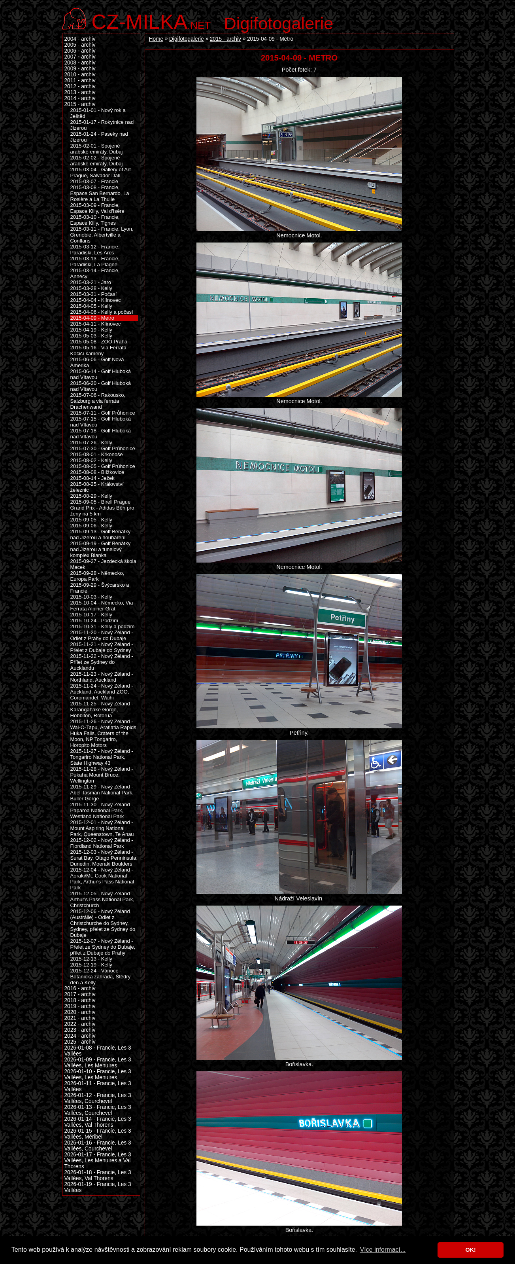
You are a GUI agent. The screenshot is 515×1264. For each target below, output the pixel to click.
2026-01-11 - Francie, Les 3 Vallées (97, 1086)
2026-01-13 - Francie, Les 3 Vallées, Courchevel (97, 1110)
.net (151, 20)
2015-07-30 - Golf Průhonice (102, 448)
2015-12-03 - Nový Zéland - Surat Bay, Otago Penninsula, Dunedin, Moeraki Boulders (104, 858)
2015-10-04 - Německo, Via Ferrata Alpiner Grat (101, 606)
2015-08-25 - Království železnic (97, 487)
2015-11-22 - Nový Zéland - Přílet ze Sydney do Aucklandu (101, 662)
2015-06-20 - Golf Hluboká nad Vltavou (100, 386)
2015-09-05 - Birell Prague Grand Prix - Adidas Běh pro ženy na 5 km (102, 508)
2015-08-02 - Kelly (91, 460)
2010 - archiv (80, 75)
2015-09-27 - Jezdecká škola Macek (103, 564)
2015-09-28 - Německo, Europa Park (97, 576)
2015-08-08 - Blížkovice (97, 472)
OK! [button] (470, 1250)
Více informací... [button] (383, 1249)
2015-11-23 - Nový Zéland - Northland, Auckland (101, 677)
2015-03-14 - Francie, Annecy (95, 273)
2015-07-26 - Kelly (91, 442)
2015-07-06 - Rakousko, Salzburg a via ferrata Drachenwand (98, 401)
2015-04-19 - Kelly (91, 330)
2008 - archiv (80, 63)
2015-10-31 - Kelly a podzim (102, 626)
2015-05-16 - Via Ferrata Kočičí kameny (98, 350)
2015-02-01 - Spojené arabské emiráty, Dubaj (96, 149)
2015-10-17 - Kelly (91, 615)
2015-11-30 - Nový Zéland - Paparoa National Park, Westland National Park (101, 810)
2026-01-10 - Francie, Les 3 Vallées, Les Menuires (97, 1074)
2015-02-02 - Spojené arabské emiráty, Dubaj (96, 161)
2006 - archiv (80, 51)
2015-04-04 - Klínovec (95, 300)
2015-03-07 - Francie (94, 181)
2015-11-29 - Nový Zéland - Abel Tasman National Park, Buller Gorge (102, 793)
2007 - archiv (80, 57)
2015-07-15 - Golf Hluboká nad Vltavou (100, 422)
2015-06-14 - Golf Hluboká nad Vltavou (100, 374)
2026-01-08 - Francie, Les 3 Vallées (97, 1051)
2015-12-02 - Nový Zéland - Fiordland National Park (101, 843)
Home (156, 39)
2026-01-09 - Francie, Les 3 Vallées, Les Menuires (97, 1063)
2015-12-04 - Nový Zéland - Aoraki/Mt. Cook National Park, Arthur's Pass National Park (102, 879)
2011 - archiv (80, 80)
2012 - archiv (80, 86)
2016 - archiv (80, 988)
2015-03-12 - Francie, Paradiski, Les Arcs (95, 250)
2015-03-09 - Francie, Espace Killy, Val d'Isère (97, 208)
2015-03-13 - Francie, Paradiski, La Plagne (95, 261)
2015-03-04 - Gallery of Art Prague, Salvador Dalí (100, 172)
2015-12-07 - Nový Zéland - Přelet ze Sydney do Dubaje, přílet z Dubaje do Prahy (103, 947)
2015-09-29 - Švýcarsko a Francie (99, 588)
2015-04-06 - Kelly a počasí (101, 312)
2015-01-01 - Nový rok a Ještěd (98, 113)
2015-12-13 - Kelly (91, 959)
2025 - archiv (80, 1042)
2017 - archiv (80, 994)
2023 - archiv (80, 1030)
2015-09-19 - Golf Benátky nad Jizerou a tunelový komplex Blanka (100, 549)
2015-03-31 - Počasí (93, 294)
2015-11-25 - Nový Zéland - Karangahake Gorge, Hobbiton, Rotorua (101, 709)
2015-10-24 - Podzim (94, 620)
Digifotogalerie (279, 23)
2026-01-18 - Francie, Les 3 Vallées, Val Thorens (97, 1175)
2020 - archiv (80, 1012)
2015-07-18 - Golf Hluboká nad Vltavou (100, 434)
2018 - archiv (80, 1000)
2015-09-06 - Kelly (91, 526)
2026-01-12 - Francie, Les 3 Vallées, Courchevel (97, 1098)
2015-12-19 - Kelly (91, 965)
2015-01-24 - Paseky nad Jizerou (99, 137)
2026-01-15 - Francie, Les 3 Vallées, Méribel (97, 1134)
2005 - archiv (80, 45)
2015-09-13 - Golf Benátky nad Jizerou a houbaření (100, 534)
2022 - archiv (80, 1024)
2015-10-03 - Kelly (91, 597)
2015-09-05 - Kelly (91, 520)
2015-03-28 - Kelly (91, 288)
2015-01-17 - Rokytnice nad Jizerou (102, 125)
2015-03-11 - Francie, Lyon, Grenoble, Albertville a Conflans (102, 235)
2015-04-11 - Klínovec (95, 324)
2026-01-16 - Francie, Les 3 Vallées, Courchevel (97, 1146)
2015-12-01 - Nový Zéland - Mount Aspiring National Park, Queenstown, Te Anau (102, 828)
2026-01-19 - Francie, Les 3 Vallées (97, 1187)
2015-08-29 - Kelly (91, 496)
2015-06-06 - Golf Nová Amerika (97, 362)
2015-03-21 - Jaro (90, 282)
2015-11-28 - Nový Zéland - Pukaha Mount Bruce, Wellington (101, 775)
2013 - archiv (80, 92)
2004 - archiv (80, 39)
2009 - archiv (80, 69)
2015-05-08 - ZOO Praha (99, 342)
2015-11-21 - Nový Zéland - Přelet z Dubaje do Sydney (101, 647)
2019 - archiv (80, 1006)
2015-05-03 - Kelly (91, 336)
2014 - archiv (80, 98)
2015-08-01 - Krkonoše (96, 454)
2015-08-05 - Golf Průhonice (102, 466)
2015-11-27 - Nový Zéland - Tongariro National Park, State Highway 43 (101, 757)
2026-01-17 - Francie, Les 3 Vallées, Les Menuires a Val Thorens (97, 1160)
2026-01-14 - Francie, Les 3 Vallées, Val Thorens (97, 1122)
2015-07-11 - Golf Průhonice (102, 413)
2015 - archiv (225, 39)
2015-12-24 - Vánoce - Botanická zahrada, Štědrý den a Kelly (100, 976)
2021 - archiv (80, 1018)
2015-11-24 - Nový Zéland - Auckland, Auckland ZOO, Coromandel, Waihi (101, 692)
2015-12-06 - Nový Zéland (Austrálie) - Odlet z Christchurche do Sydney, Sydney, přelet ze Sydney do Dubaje (103, 923)
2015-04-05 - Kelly (91, 306)
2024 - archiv (80, 1036)
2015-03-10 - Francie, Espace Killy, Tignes (95, 220)
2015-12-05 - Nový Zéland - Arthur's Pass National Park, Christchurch (102, 899)
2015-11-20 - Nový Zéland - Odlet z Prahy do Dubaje (101, 635)
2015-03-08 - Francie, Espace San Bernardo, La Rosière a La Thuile (99, 193)
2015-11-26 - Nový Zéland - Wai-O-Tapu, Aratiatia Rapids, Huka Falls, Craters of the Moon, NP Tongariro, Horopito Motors (104, 733)
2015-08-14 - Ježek (92, 478)
